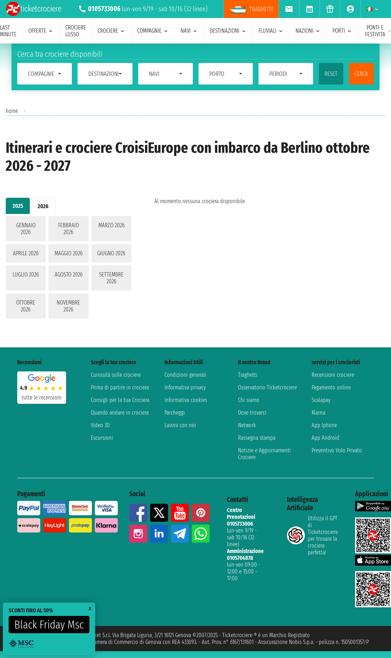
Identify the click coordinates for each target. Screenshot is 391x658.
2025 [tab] (18, 205)
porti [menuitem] (342, 30)
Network (247, 425)
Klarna (318, 412)
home (12, 111)
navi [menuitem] (189, 30)
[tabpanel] (68, 268)
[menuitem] (289, 9)
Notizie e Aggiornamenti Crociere (264, 454)
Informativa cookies (185, 400)
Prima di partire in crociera (120, 387)
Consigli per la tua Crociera (120, 400)
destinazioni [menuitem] (228, 30)
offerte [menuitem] (40, 30)
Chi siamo (248, 400)
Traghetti (247, 374)
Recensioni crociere (333, 374)
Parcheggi (174, 412)
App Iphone (324, 425)
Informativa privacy (185, 387)
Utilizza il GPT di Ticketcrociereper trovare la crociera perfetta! (312, 535)
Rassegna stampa (256, 437)
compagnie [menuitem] (153, 30)
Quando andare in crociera (120, 412)
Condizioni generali (185, 374)
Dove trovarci (252, 412)
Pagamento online (331, 387)
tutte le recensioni (42, 397)
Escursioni (102, 437)
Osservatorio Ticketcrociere (267, 387)
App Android (325, 437)
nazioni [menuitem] (308, 30)
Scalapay (321, 400)
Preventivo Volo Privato (337, 450)
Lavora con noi (180, 425)
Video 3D (100, 425)
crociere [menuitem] (111, 30)
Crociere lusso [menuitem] (75, 31)
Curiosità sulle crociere (116, 374)
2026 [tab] (43, 206)
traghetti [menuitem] (251, 9)
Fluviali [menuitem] (271, 30)
